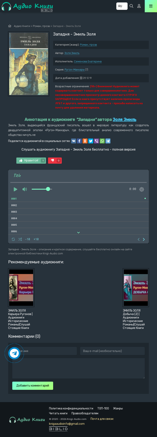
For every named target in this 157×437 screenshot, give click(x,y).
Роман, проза (88, 44)
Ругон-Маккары (75, 69)
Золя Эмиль (71, 53)
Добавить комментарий (32, 385)
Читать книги (58, 413)
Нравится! (32, 161)
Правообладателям (85, 413)
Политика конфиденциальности (71, 408)
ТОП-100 (103, 408)
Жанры (118, 408)
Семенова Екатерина (88, 61)
